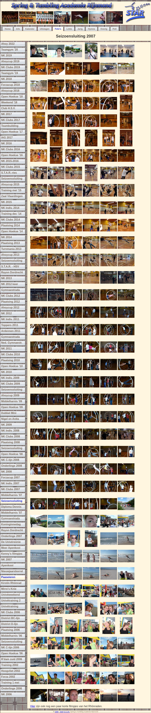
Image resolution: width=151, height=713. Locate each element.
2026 (61, 711)
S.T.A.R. (67, 711)
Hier (32, 706)
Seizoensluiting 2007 (75, 36)
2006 (56, 711)
